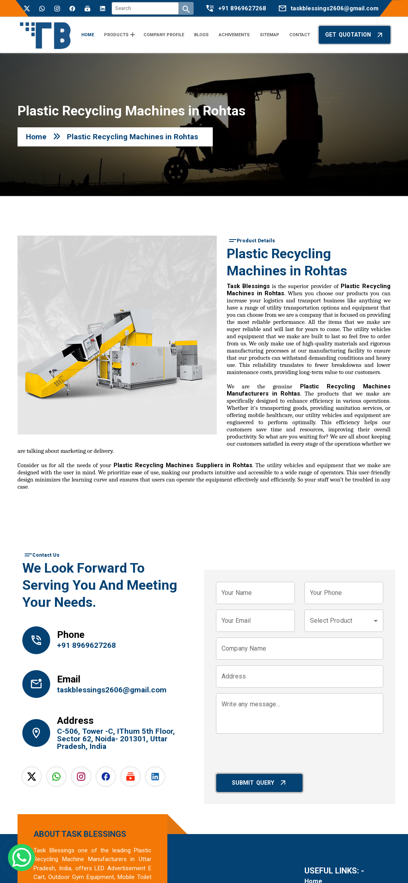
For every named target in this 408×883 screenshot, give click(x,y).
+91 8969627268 (242, 9)
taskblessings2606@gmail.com (335, 9)
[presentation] (276, 754)
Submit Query (259, 782)
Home (36, 136)
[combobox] (343, 621)
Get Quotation (354, 35)
